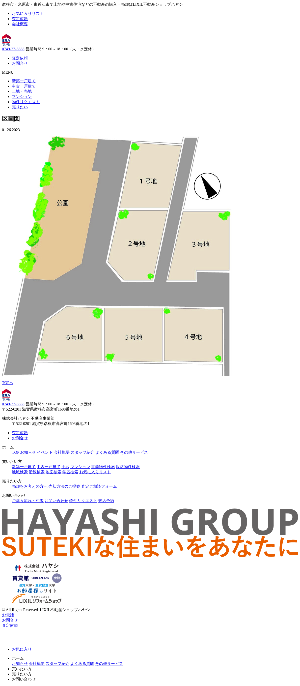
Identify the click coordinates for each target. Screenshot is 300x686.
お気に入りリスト (28, 13)
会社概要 (20, 24)
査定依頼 (20, 19)
